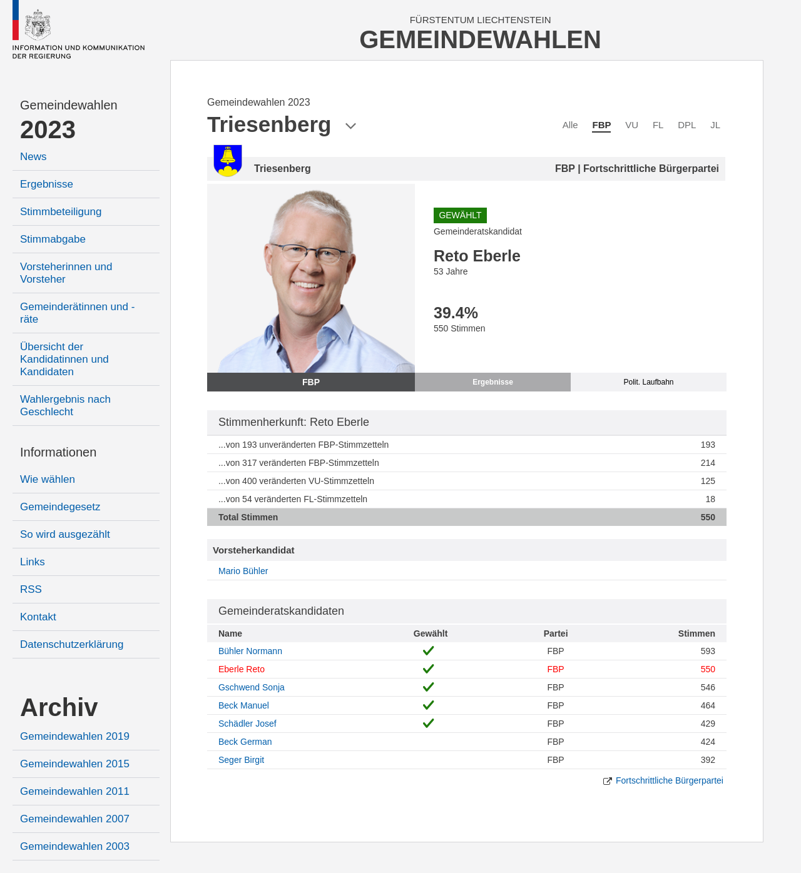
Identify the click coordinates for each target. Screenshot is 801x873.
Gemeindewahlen (69, 105)
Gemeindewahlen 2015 (75, 764)
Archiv (59, 707)
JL (715, 124)
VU (631, 124)
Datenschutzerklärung (71, 644)
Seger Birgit (241, 760)
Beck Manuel (243, 705)
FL (658, 124)
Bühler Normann (250, 651)
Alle (570, 124)
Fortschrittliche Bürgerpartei (669, 780)
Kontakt (38, 617)
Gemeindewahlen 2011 (75, 791)
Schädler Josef (247, 724)
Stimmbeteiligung (60, 212)
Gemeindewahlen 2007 (75, 819)
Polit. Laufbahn (648, 382)
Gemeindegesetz (60, 507)
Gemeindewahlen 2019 (75, 736)
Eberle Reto (241, 669)
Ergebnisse (46, 184)
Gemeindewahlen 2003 (75, 846)
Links (32, 562)
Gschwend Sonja (251, 687)
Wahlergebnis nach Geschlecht (65, 405)
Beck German (245, 742)
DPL (687, 124)
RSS (31, 589)
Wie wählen (47, 479)
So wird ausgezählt (65, 534)
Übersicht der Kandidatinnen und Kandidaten (64, 359)
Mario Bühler (243, 571)
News (33, 157)
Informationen (58, 452)
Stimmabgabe (53, 239)
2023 (48, 129)
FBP (601, 124)
